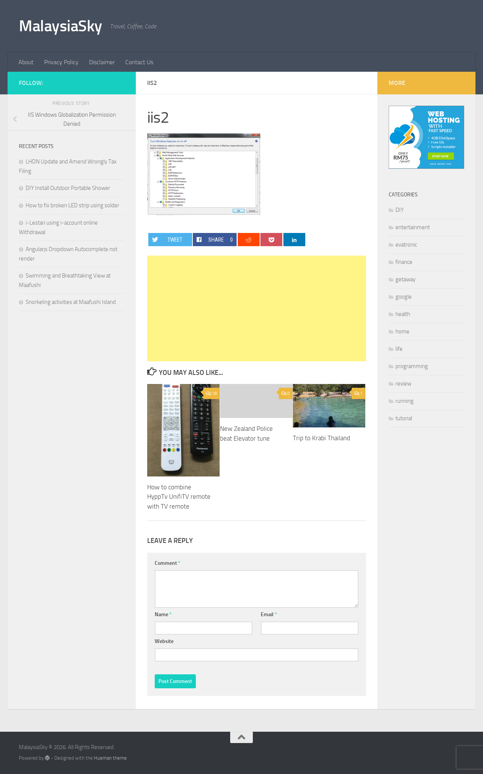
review (403, 383)
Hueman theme (110, 758)
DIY (399, 210)
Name (163, 614)
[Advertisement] (256, 308)
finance (403, 262)
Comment (167, 563)
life (399, 348)
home (402, 331)
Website (164, 641)
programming (411, 366)
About (26, 62)
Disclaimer (102, 62)
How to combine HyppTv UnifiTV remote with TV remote (179, 496)
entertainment (412, 227)
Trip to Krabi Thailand (321, 438)
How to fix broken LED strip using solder (72, 205)
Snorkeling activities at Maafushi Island (71, 302)
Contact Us (139, 62)
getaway (405, 279)
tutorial (403, 418)
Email (269, 614)
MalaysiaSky (60, 26)
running (404, 401)
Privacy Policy (61, 62)
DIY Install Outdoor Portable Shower (68, 188)
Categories (403, 194)
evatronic (406, 244)
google (403, 296)
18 (211, 393)
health (402, 314)
